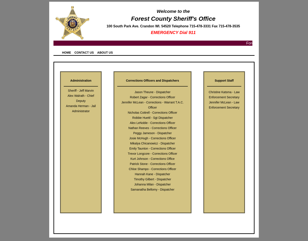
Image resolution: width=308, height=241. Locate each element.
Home (66, 52)
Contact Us (84, 52)
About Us (105, 52)
